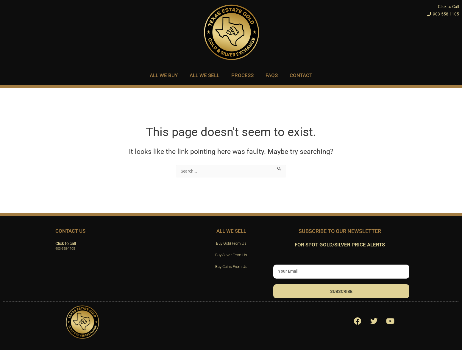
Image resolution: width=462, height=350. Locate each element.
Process (242, 75)
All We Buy (164, 75)
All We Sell (204, 75)
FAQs (272, 75)
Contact (301, 75)
